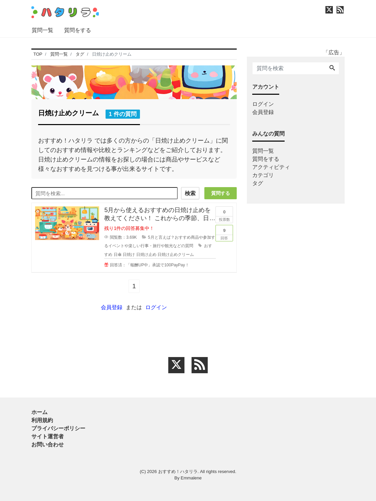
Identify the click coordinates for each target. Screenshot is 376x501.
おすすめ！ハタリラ (178, 471)
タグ (257, 183)
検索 (190, 193)
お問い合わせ (47, 444)
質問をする (77, 30)
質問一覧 (42, 30)
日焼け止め (146, 254)
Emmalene (191, 477)
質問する (220, 193)
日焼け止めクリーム (175, 254)
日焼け (129, 254)
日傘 (118, 254)
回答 (224, 232)
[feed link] (200, 365)
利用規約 (42, 420)
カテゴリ (263, 175)
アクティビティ (271, 167)
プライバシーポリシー (58, 428)
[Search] (332, 68)
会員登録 (111, 307)
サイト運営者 (47, 436)
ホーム (39, 412)
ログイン (156, 307)
